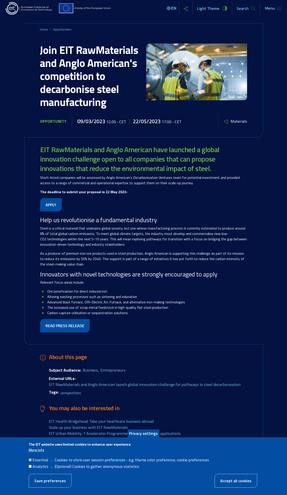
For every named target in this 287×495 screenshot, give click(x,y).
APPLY (51, 205)
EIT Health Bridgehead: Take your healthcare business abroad (101, 421)
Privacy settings (143, 435)
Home (44, 29)
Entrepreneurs (113, 370)
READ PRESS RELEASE (65, 326)
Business (90, 370)
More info (36, 451)
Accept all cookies (236, 482)
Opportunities (62, 29)
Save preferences (50, 482)
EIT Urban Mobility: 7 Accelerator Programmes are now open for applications (115, 433)
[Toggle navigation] (273, 8)
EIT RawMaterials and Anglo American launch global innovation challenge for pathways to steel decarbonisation (145, 384)
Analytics (40, 468)
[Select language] (172, 8)
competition (71, 393)
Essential (40, 461)
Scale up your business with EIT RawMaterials (88, 427)
